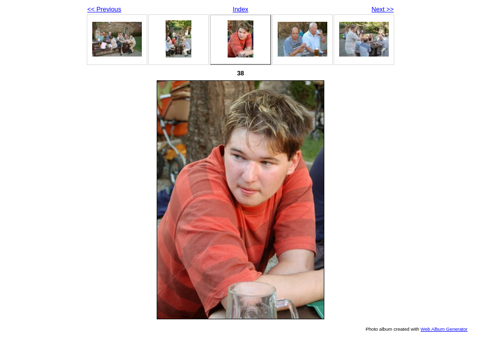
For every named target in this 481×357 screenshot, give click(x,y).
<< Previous (104, 9)
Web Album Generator (444, 329)
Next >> (382, 9)
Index (240, 9)
